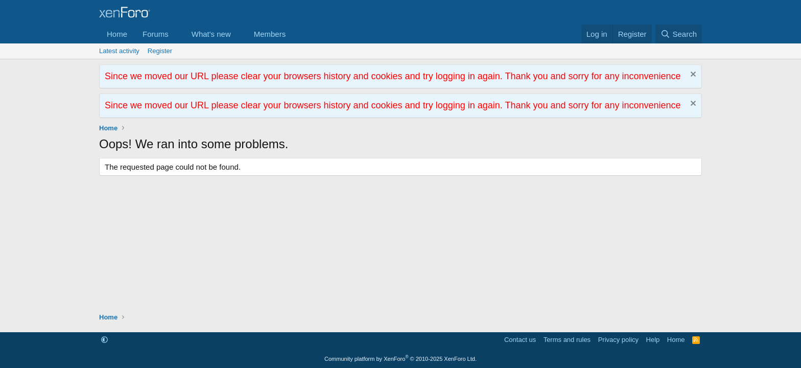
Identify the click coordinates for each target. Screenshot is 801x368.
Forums (156, 34)
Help (653, 339)
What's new (211, 34)
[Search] (678, 34)
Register (160, 51)
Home (117, 34)
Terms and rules (567, 339)
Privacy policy (618, 339)
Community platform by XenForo (400, 359)
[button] (177, 34)
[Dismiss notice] (692, 75)
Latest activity (119, 51)
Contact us (520, 339)
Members (270, 34)
